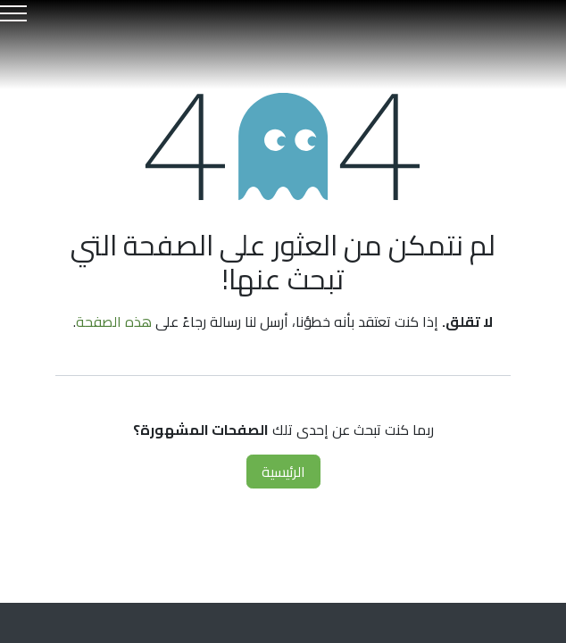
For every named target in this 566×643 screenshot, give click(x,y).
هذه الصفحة (114, 321)
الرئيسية (283, 471)
